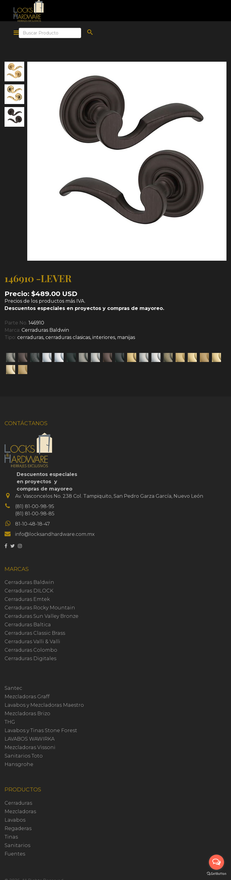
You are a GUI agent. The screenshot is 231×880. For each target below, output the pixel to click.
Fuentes (15, 854)
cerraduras (30, 337)
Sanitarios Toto (24, 756)
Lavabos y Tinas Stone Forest (41, 730)
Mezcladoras (20, 811)
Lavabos (15, 820)
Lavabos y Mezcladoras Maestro (44, 705)
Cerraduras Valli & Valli (32, 641)
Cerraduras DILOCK (29, 591)
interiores (103, 337)
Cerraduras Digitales (30, 658)
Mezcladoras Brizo (27, 713)
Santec (13, 688)
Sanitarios (17, 845)
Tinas (11, 837)
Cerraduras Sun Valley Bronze (41, 616)
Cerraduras (18, 803)
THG (10, 722)
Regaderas (18, 828)
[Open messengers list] (216, 862)
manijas (126, 337)
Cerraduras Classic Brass (35, 633)
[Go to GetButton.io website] (216, 874)
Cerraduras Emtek (27, 599)
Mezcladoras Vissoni (30, 747)
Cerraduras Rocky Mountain (40, 608)
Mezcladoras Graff (27, 696)
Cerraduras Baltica (28, 624)
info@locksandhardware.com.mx (55, 534)
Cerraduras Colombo (31, 650)
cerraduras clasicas (67, 337)
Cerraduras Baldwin (45, 330)
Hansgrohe (19, 764)
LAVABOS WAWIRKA (29, 739)
